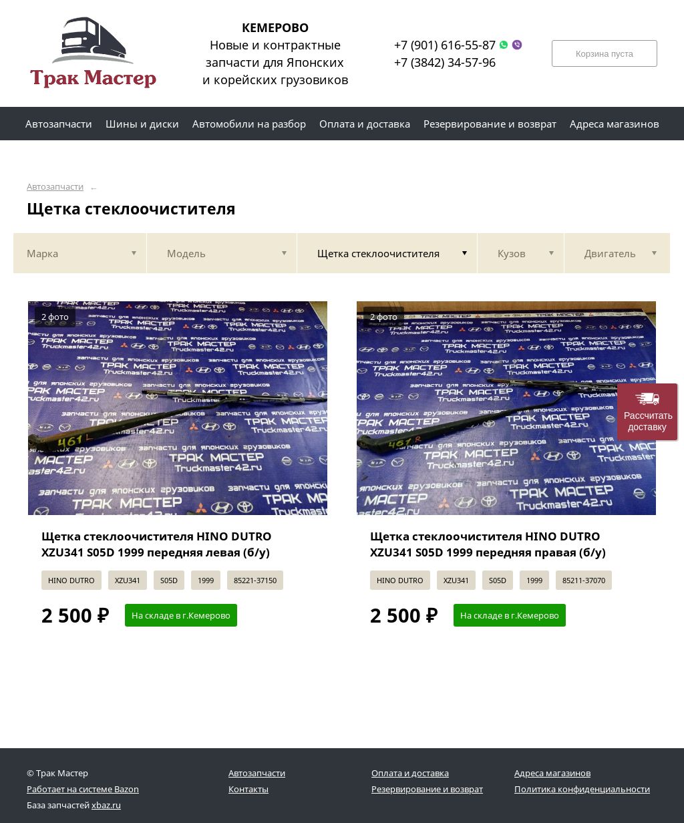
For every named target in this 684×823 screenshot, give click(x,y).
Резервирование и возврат (427, 789)
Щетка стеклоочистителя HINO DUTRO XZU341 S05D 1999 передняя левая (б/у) (156, 544)
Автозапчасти (55, 186)
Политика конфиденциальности (582, 789)
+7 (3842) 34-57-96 (445, 62)
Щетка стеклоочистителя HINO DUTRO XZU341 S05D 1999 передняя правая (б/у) (488, 544)
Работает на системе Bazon (83, 789)
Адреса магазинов (552, 773)
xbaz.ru (106, 805)
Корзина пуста (604, 54)
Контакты (248, 789)
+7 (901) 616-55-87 (445, 45)
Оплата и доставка (410, 773)
